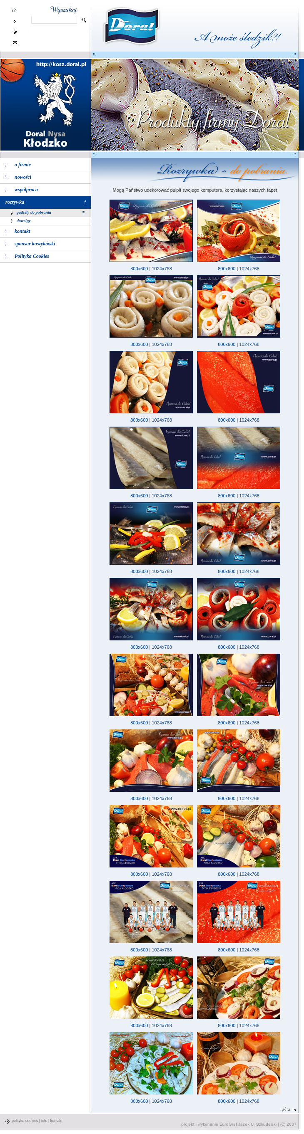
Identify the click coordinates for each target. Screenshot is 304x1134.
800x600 (139, 268)
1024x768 (162, 268)
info (44, 1121)
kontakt (56, 1121)
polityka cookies (25, 1121)
